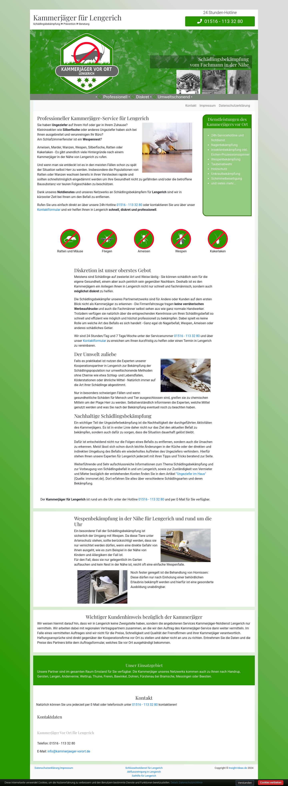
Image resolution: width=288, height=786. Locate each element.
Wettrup (85, 676)
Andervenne (70, 676)
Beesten (205, 676)
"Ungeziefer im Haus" (191, 474)
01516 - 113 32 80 (220, 21)
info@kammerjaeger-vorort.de (69, 751)
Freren (108, 676)
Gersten (42, 676)
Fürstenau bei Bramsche (157, 676)
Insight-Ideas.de (238, 767)
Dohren (133, 676)
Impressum (208, 105)
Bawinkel (120, 676)
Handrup (234, 672)
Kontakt (190, 105)
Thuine (97, 676)
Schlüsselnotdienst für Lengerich (144, 767)
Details (174, 782)
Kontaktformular (48, 210)
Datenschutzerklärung (234, 105)
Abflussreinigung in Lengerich (144, 771)
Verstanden (245, 782)
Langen (55, 676)
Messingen (183, 676)
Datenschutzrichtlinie (191, 782)
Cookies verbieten (270, 782)
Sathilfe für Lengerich (144, 775)
